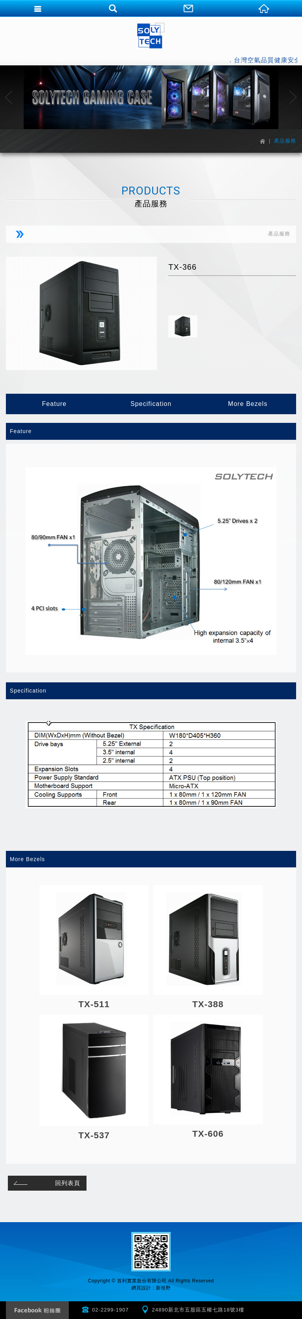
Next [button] (293, 97)
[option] (151, 97)
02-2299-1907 (110, 1310)
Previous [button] (9, 97)
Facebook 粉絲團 (37, 1310)
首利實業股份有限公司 (151, 35)
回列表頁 (45, 1183)
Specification (151, 403)
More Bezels (247, 403)
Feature (54, 403)
